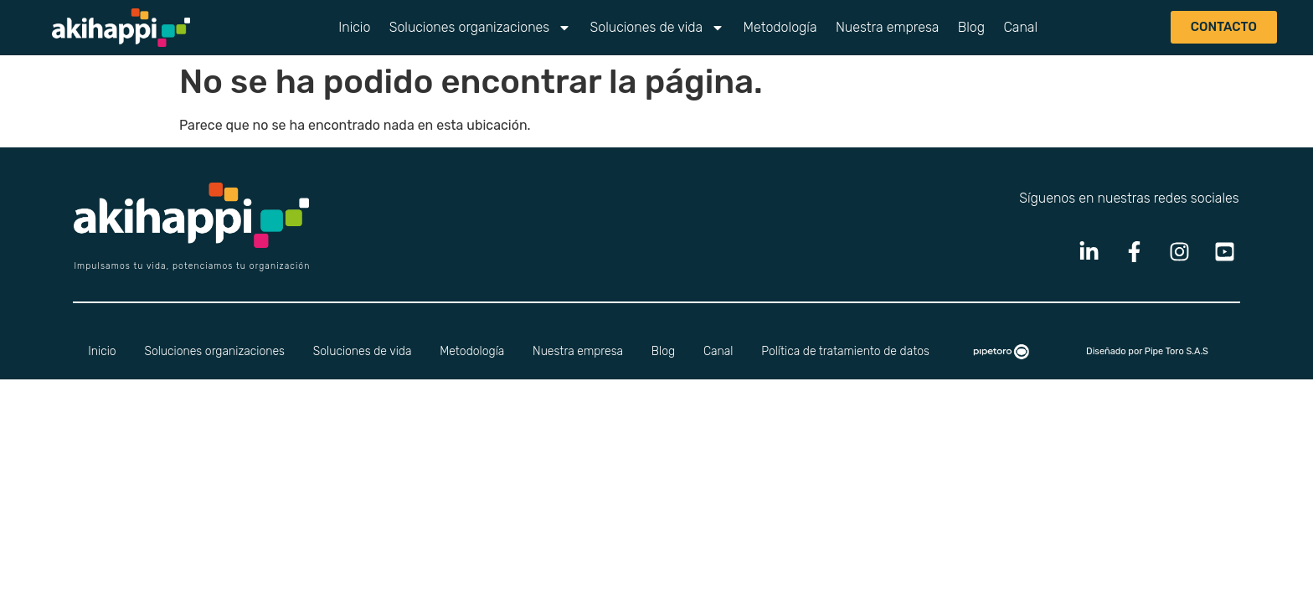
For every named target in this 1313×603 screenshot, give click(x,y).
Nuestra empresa (887, 27)
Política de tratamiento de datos (845, 351)
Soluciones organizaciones (480, 28)
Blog (971, 27)
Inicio (354, 27)
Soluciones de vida (657, 28)
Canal (1020, 27)
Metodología (780, 27)
